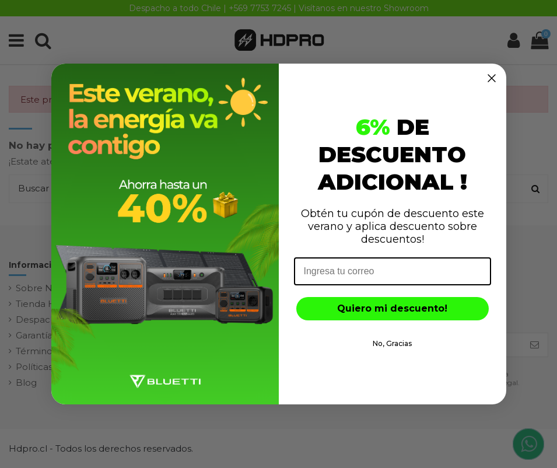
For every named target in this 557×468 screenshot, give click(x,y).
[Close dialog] (491, 78)
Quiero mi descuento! (392, 308)
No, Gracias (392, 343)
